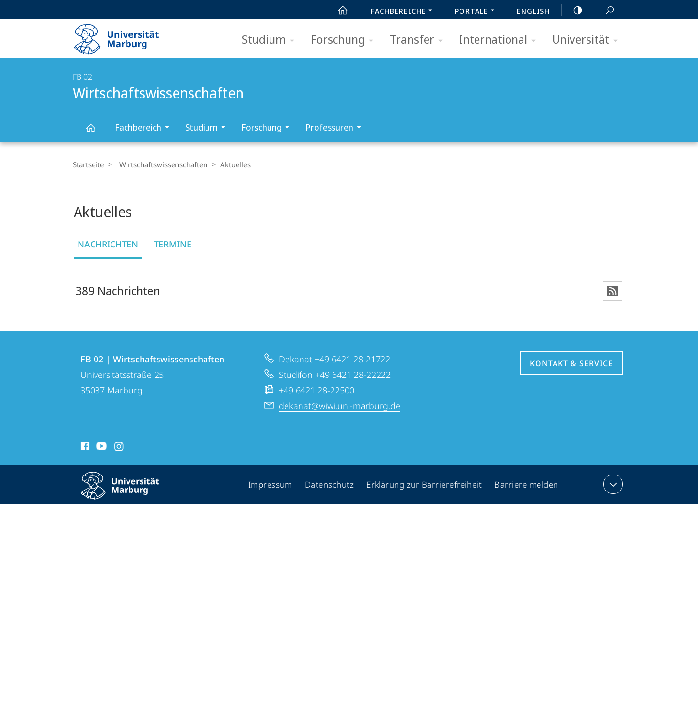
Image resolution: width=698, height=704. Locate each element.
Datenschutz (330, 487)
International (500, 40)
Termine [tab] (172, 244)
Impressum (270, 487)
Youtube (101, 449)
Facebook (84, 449)
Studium (271, 40)
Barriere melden (526, 487)
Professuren (336, 128)
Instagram (119, 449)
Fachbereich (145, 128)
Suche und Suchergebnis (604, 10)
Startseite (88, 164)
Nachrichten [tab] (108, 244)
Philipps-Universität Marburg (128, 494)
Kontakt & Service (571, 364)
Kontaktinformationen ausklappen (611, 485)
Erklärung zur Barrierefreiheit (424, 487)
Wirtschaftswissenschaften (96, 132)
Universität (588, 40)
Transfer (419, 40)
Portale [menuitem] (477, 11)
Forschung (345, 40)
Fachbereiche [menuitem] (404, 11)
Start (337, 10)
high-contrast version (572, 10)
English (533, 11)
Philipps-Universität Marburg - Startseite (125, 36)
